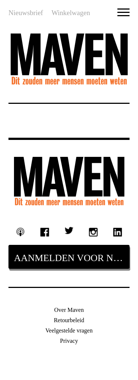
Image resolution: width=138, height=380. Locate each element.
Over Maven (69, 310)
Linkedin (117, 232)
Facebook (44, 232)
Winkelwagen (71, 13)
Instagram (93, 232)
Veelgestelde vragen (68, 330)
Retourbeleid (69, 320)
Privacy (69, 341)
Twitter (69, 230)
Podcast (21, 232)
